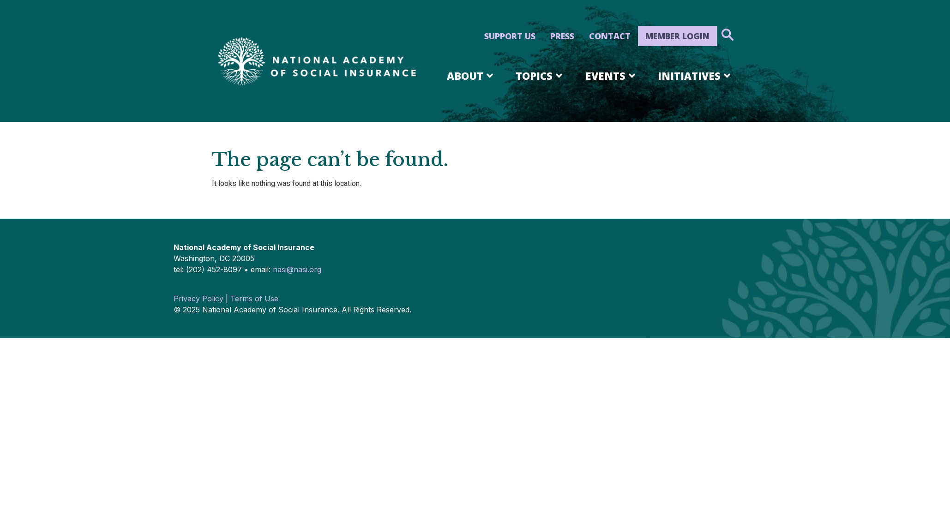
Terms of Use (254, 298)
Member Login (677, 36)
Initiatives (696, 75)
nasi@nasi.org (297, 269)
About (471, 75)
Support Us (509, 36)
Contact (610, 36)
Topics (540, 75)
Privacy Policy (198, 298)
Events (611, 75)
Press (562, 36)
